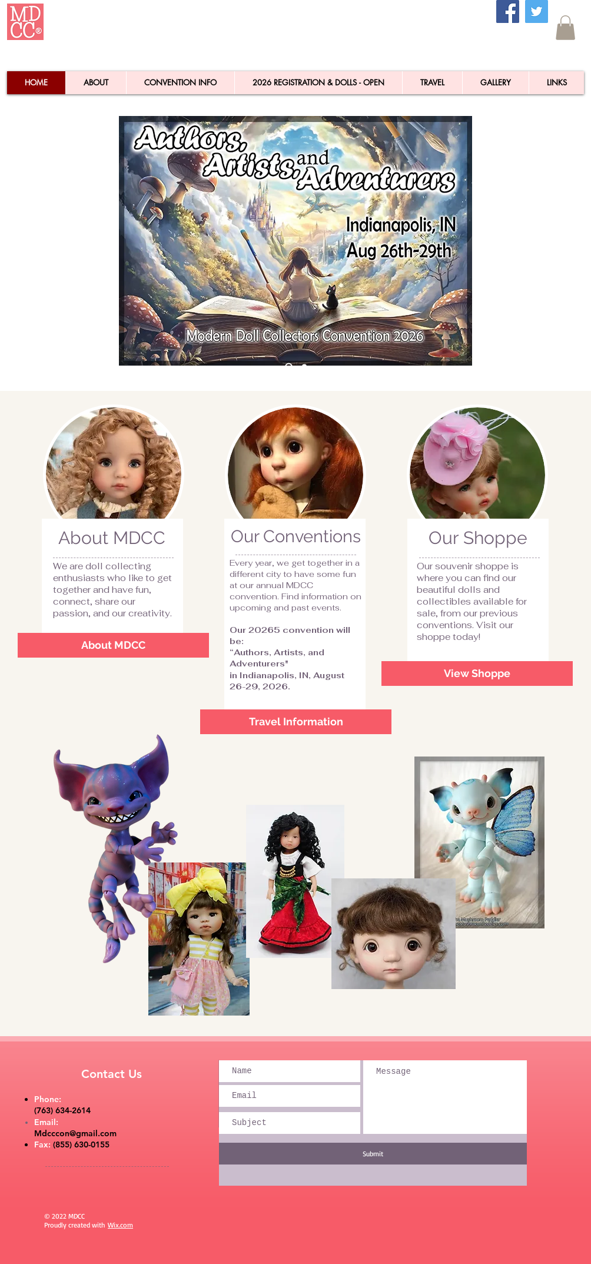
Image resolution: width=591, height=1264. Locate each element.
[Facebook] (507, 11)
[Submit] (373, 1154)
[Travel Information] (295, 721)
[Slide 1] (304, 366)
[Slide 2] (289, 366)
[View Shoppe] (477, 673)
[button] (565, 27)
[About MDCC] (113, 645)
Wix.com (120, 1224)
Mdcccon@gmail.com (75, 1133)
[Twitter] (536, 11)
